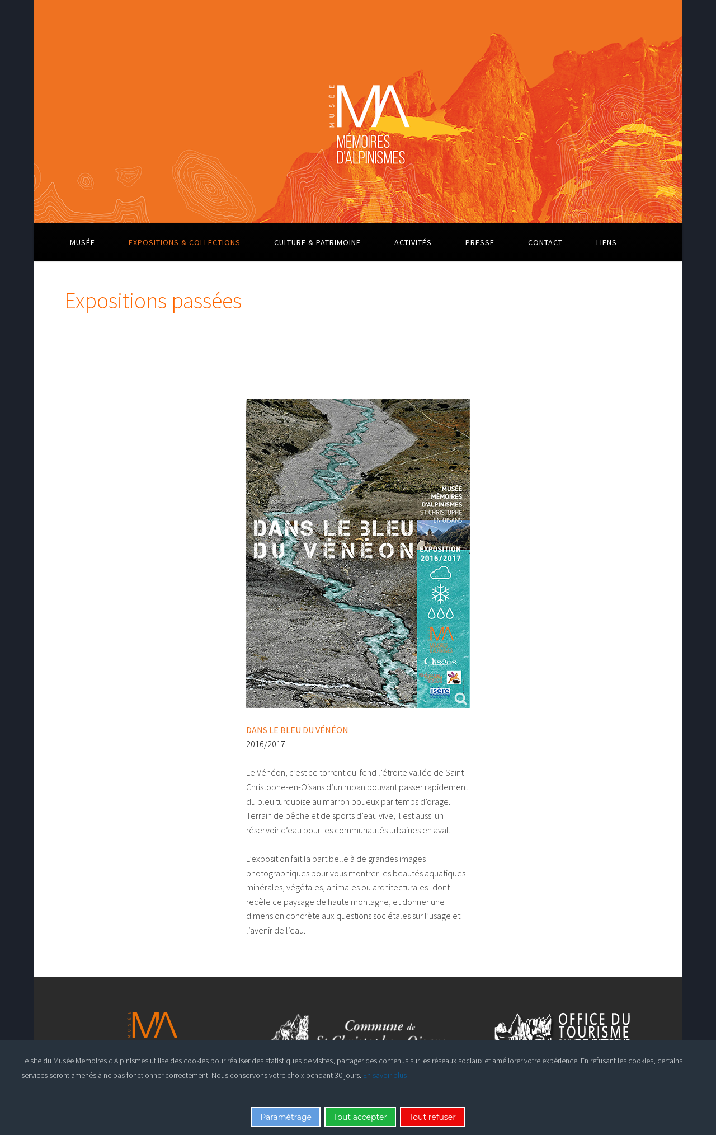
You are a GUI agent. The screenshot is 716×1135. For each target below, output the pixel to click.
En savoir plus (385, 1075)
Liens (606, 242)
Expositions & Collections (185, 242)
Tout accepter (360, 1117)
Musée (82, 242)
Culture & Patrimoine (317, 242)
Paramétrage (286, 1117)
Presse (479, 242)
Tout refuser (432, 1117)
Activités (413, 242)
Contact (545, 242)
